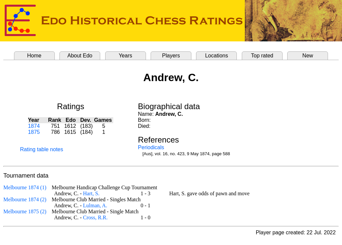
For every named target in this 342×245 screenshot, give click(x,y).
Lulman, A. (95, 205)
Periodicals (151, 147)
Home (34, 55)
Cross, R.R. (95, 217)
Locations (216, 55)
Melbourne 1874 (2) (24, 199)
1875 (34, 132)
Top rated (262, 55)
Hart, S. (91, 193)
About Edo (80, 55)
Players (171, 55)
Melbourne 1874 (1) (24, 187)
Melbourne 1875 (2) (24, 211)
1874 (34, 126)
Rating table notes (41, 149)
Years (125, 55)
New (307, 55)
